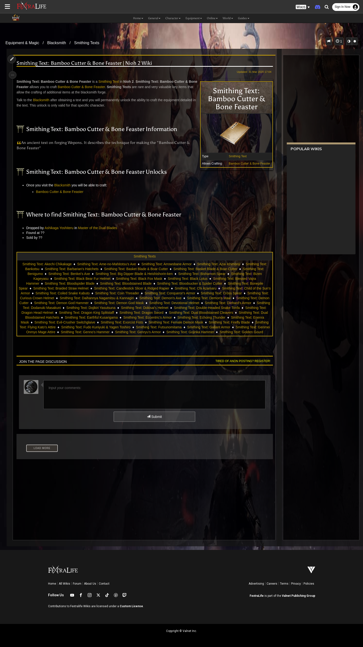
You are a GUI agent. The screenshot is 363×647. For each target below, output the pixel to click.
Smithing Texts (86, 43)
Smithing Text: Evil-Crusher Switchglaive (128, 322)
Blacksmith (56, 43)
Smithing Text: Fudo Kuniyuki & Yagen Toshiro (189, 327)
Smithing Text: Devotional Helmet (194, 303)
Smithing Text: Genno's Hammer (197, 332)
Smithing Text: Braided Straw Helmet (65, 288)
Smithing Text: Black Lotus (187, 279)
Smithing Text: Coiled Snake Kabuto (71, 293)
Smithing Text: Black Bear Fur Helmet (82, 279)
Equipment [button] (194, 18)
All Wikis (64, 583)
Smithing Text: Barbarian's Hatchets (71, 269)
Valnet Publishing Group (298, 595)
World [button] (228, 18)
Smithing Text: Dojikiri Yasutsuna (123, 308)
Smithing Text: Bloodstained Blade (125, 283)
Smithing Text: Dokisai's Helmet (177, 308)
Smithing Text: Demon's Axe (170, 298)
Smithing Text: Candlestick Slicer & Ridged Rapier (136, 288)
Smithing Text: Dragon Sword (184, 313)
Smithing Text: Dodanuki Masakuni (67, 308)
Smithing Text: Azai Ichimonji (218, 264)
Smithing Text (236, 156)
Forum (77, 583)
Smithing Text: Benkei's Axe (69, 274)
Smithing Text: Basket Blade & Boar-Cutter (205, 269)
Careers (272, 583)
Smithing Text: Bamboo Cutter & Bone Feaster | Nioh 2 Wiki (85, 63)
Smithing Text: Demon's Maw (219, 298)
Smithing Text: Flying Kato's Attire (124, 327)
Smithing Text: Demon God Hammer (81, 303)
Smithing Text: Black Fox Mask (139, 279)
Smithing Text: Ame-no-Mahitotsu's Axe (106, 264)
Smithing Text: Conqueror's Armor (178, 293)
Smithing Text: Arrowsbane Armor (166, 264)
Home (52, 583)
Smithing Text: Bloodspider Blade (69, 283)
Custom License (131, 606)
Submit (154, 417)
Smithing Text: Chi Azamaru (200, 288)
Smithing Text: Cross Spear (229, 293)
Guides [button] (243, 18)
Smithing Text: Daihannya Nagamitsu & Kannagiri (106, 298)
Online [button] (212, 18)
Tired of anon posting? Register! (241, 361)
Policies (309, 583)
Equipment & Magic (22, 43)
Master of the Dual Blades (98, 228)
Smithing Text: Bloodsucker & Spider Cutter (189, 283)
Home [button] (138, 18)
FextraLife (257, 595)
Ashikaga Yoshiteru (60, 228)
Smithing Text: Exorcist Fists (185, 322)
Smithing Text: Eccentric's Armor (198, 317)
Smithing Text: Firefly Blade (72, 327)
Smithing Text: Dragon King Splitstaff (128, 313)
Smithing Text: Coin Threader (125, 293)
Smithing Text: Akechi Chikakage (46, 264)
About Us (90, 583)
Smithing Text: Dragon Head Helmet (69, 313)
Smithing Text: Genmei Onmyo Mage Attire (135, 332)
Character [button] (173, 18)
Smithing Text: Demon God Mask (139, 303)
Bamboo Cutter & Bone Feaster (248, 163)
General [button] (154, 18)
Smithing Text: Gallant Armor (76, 332)
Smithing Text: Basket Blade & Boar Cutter (136, 269)
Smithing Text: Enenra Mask (71, 322)
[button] (302, 7)
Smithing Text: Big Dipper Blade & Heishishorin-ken (133, 274)
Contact (104, 583)
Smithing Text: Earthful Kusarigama (141, 317)
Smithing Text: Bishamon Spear (201, 274)
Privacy (296, 583)
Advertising (256, 583)
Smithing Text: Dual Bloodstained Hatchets (77, 317)
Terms (284, 583)
